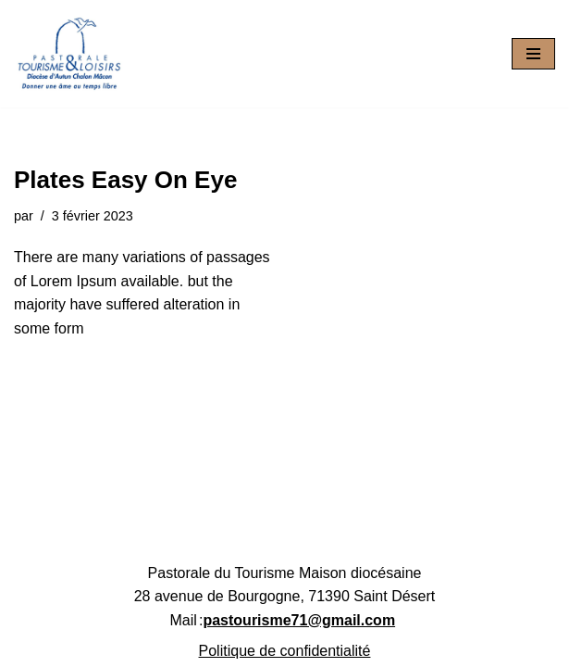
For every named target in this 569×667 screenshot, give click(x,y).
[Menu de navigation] (533, 53)
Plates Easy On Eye (125, 180)
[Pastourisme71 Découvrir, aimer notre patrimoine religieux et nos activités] (69, 53)
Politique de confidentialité (285, 651)
